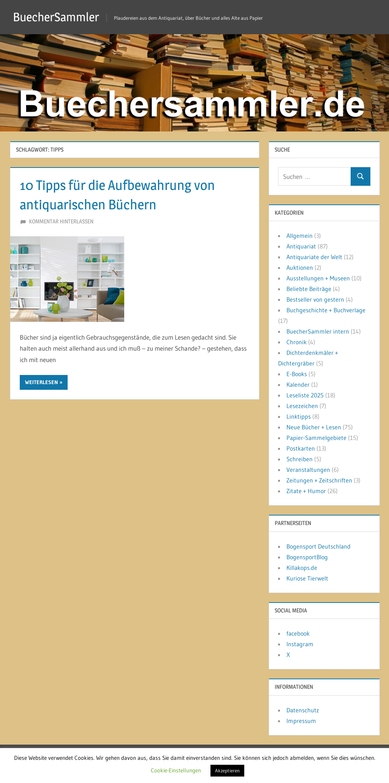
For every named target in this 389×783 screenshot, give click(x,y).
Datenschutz (302, 710)
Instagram (299, 644)
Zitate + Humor (306, 491)
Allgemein (299, 235)
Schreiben (299, 459)
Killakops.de (301, 567)
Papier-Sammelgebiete (316, 437)
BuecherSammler (56, 16)
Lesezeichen (302, 406)
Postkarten (300, 448)
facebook (298, 633)
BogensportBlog (307, 557)
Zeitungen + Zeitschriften (319, 480)
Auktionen (299, 267)
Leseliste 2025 (305, 395)
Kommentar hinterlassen (61, 221)
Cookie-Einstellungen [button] (176, 770)
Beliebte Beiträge (308, 289)
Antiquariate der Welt (314, 257)
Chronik (296, 342)
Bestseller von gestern (315, 299)
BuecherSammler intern (317, 331)
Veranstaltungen (308, 469)
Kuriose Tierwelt (307, 578)
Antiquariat (301, 246)
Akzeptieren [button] (227, 770)
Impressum (301, 720)
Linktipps (298, 416)
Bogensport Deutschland (318, 546)
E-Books (296, 374)
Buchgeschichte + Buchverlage (325, 310)
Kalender (298, 384)
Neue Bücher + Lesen (313, 427)
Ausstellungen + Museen (318, 278)
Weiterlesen (41, 382)
